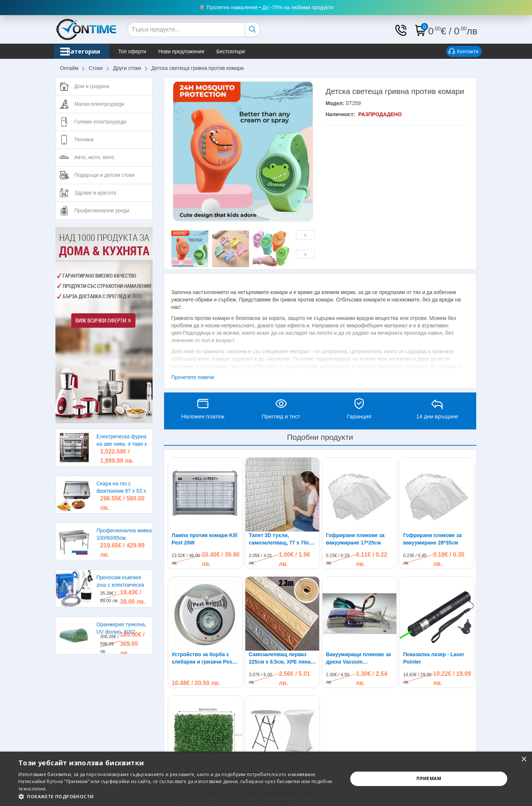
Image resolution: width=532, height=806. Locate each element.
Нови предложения (196, 51)
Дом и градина (91, 86)
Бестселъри (245, 51)
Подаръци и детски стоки (104, 175)
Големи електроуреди (100, 122)
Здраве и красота (95, 193)
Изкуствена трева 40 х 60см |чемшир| (200, 710)
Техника (83, 139)
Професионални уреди (101, 210)
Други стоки (127, 68)
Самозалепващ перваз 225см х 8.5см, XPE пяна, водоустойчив (280, 658)
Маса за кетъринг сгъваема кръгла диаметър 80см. (271, 711)
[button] (178, 796)
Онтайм (69, 68)
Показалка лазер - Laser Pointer (433, 591)
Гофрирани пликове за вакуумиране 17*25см (355, 539)
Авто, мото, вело (94, 157)
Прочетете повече (193, 377)
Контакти (463, 52)
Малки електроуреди (99, 104)
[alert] (266, 779)
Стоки (96, 68)
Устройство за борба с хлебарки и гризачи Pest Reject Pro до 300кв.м (203, 658)
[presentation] (305, 234)
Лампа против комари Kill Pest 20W (205, 539)
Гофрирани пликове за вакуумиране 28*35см (432, 539)
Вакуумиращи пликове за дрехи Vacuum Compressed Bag (358, 658)
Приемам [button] (428, 778)
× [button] (523, 759)
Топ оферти (147, 51)
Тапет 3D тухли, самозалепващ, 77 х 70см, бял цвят (281, 539)
